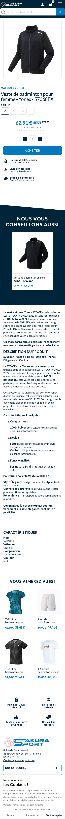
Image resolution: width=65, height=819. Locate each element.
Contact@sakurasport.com (19, 760)
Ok (60, 11)
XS (5, 111)
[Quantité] (32, 138)
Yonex (19, 88)
